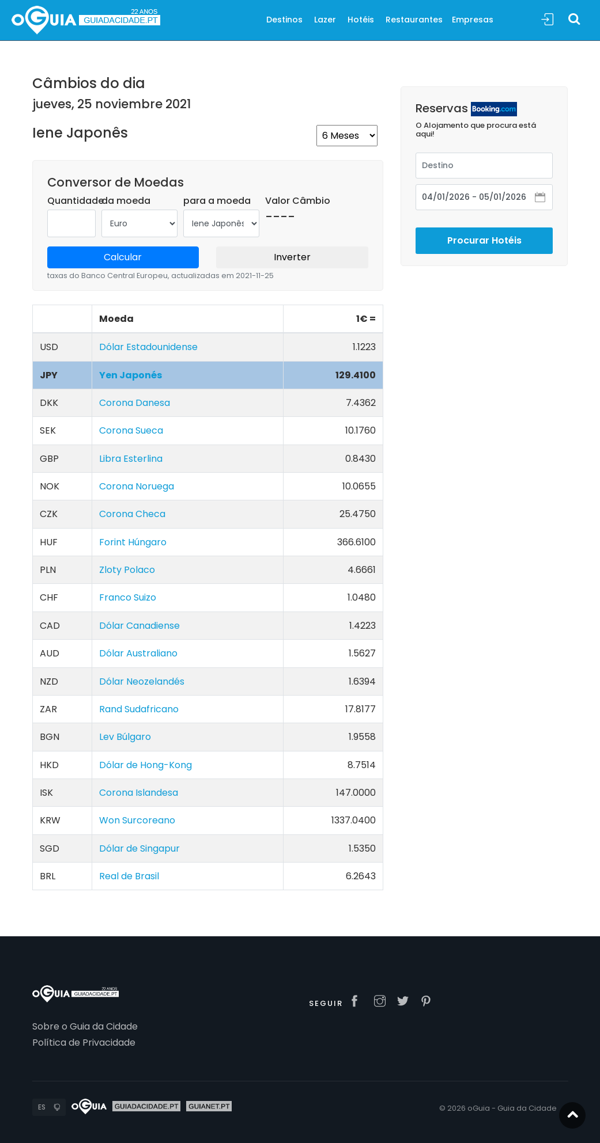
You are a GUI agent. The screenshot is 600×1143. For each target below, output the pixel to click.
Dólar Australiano (138, 653)
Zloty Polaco (127, 569)
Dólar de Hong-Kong (145, 765)
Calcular (123, 257)
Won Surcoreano (137, 820)
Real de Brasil (129, 876)
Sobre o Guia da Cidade (85, 1026)
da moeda (125, 200)
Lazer (325, 19)
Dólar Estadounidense (148, 347)
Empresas (472, 19)
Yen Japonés (130, 375)
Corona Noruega (136, 486)
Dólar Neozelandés (141, 681)
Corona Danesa (134, 402)
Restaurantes (414, 19)
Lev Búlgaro (125, 736)
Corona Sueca (131, 430)
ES (42, 1107)
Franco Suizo (127, 597)
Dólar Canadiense (139, 625)
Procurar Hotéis (484, 229)
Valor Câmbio (297, 200)
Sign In (547, 19)
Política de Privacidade (83, 1042)
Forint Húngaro (133, 542)
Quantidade (75, 200)
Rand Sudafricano (139, 709)
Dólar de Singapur (139, 848)
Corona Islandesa (138, 792)
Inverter (292, 257)
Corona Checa (132, 514)
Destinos (284, 19)
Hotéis (361, 19)
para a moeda (217, 200)
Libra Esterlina (131, 458)
